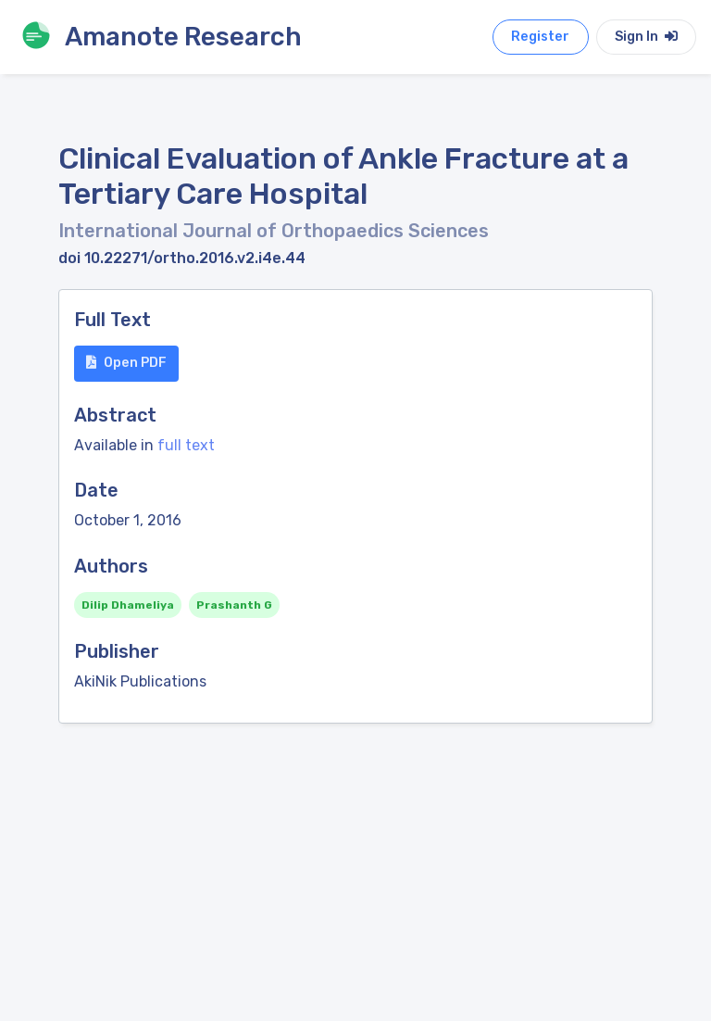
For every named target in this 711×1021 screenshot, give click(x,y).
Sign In (646, 36)
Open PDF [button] (126, 363)
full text (186, 445)
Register (540, 36)
